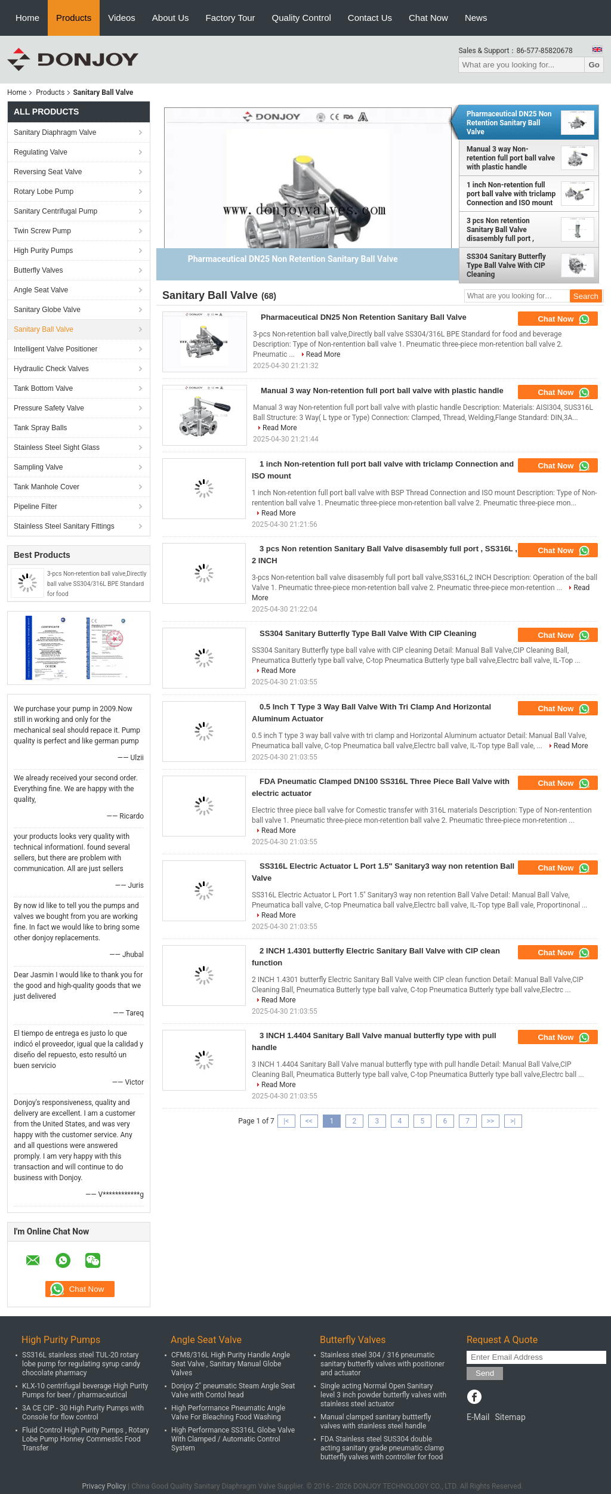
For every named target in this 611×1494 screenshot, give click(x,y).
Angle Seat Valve (41, 290)
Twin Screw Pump (42, 231)
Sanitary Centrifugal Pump (55, 211)
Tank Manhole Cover (46, 487)
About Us (170, 18)
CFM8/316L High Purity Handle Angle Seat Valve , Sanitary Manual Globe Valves (230, 1364)
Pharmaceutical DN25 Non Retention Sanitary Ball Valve (509, 123)
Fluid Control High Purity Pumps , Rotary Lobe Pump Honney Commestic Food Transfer (85, 1439)
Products (73, 18)
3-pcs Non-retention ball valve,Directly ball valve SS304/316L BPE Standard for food (96, 583)
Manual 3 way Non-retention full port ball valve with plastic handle (511, 158)
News (476, 18)
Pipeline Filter (35, 506)
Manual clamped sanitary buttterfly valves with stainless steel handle (375, 1421)
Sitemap (510, 1417)
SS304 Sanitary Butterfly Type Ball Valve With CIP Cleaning (506, 265)
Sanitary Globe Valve (47, 309)
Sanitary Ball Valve (43, 329)
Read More (323, 354)
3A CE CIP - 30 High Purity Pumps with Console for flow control (83, 1412)
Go (594, 64)
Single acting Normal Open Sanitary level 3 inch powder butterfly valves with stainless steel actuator (383, 1395)
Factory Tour (230, 18)
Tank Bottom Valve (43, 388)
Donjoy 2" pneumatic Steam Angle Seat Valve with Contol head (233, 1390)
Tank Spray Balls (40, 428)
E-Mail (478, 1417)
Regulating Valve (40, 152)
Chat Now (428, 17)
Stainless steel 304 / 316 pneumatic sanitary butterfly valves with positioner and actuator (382, 1364)
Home (27, 18)
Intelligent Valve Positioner (56, 349)
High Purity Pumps (43, 250)
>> (490, 1121)
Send (485, 1373)
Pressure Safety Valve (49, 408)
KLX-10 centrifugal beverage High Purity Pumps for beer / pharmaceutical (85, 1390)
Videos (121, 18)
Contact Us (370, 18)
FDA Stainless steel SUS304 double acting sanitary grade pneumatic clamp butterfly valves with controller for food (382, 1448)
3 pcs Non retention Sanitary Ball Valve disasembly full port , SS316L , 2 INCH (500, 230)
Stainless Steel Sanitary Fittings (64, 526)
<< (309, 1121)
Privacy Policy (104, 1486)
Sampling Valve (38, 467)
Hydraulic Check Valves (51, 369)
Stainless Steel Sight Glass (57, 447)
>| (513, 1121)
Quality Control (301, 18)
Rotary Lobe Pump (43, 191)
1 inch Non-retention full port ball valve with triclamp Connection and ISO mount (511, 194)
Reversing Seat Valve (48, 172)
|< (286, 1121)
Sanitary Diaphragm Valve (55, 132)
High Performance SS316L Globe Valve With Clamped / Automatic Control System (233, 1439)
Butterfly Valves (38, 270)
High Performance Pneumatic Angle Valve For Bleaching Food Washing (228, 1412)
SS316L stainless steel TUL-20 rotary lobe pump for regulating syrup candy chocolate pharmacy (81, 1364)
